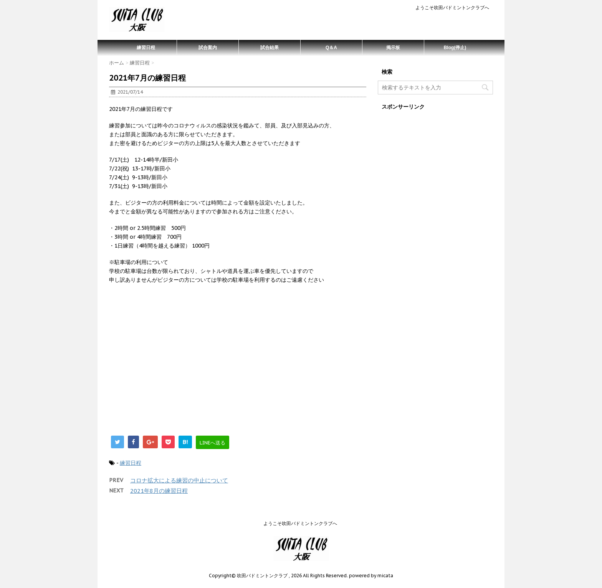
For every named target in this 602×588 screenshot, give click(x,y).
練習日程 (146, 47)
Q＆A (331, 47)
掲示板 (393, 47)
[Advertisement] (237, 363)
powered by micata (370, 575)
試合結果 (269, 47)
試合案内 (207, 47)
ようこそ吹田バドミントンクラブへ (452, 7)
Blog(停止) (455, 47)
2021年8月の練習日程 (159, 490)
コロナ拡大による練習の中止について (179, 480)
